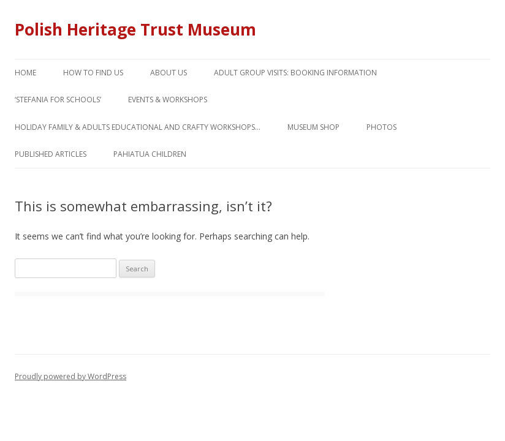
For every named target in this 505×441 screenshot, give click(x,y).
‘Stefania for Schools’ (58, 99)
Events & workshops (167, 99)
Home (25, 72)
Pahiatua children (149, 154)
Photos (381, 127)
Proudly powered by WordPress (70, 376)
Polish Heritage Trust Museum (135, 29)
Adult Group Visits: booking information (295, 72)
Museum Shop (313, 127)
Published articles (50, 154)
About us (168, 72)
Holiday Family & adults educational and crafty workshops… (137, 127)
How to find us (93, 72)
